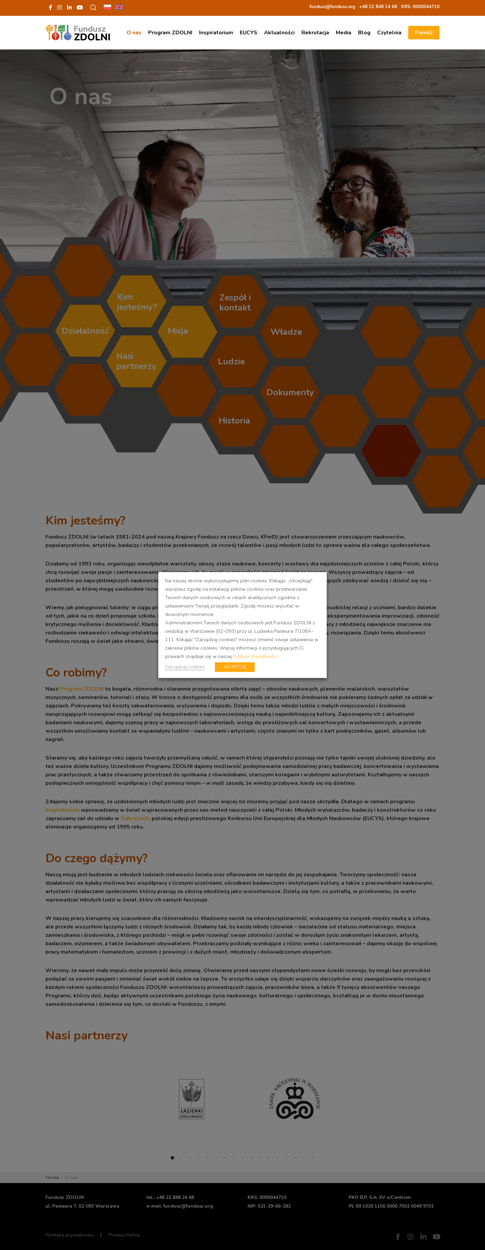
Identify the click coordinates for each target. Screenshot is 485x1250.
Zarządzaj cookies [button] (185, 666)
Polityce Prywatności (255, 656)
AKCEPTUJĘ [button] (234, 667)
